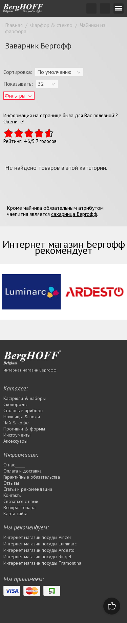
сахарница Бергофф (74, 213)
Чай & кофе (16, 423)
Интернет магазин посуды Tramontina (42, 563)
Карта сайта (15, 513)
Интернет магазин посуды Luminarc (40, 544)
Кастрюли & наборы (24, 398)
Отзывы (11, 483)
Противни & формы (24, 429)
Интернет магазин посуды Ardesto (39, 550)
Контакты (12, 495)
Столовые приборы (23, 410)
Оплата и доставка (22, 471)
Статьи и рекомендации (27, 489)
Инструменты (16, 435)
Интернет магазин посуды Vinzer (37, 537)
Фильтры (15, 95)
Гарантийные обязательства (31, 477)
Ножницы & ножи (21, 417)
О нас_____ (14, 465)
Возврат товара (19, 507)
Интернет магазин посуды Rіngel (37, 557)
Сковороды (15, 404)
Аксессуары (15, 441)
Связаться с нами (20, 501)
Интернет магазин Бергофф (30, 370)
